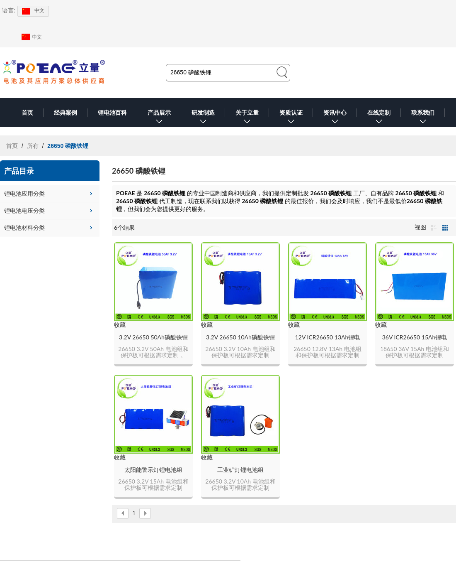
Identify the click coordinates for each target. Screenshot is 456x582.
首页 (27, 112)
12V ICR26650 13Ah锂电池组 (327, 337)
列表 (433, 227)
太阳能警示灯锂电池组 (153, 469)
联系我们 (423, 118)
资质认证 (291, 118)
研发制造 (203, 118)
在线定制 (379, 118)
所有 (33, 145)
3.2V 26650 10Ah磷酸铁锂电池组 (240, 337)
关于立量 (247, 118)
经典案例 (65, 112)
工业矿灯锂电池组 (240, 469)
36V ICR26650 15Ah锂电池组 (414, 337)
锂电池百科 (112, 112)
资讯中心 (335, 118)
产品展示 (159, 118)
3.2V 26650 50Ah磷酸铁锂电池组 (153, 337)
